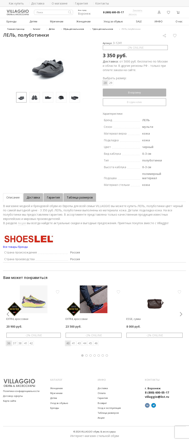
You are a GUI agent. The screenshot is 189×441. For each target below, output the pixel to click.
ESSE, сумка (133, 318)
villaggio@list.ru (157, 397)
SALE (138, 21)
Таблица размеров (80, 197)
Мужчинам (56, 21)
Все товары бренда (15, 246)
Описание (13, 197)
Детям (33, 21)
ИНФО (158, 21)
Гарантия (53, 197)
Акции (22, 223)
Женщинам (83, 21)
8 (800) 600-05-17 (113, 12)
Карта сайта (9, 400)
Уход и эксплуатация (109, 407)
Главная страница (15, 29)
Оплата (102, 392)
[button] (82, 355)
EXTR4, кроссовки (17, 318)
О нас (178, 21)
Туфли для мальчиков (102, 29)
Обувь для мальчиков (73, 29)
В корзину (134, 92)
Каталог (36, 29)
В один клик (134, 102)
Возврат (102, 402)
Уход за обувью (113, 21)
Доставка (33, 197)
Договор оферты (13, 395)
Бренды (11, 21)
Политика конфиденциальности (21, 390)
